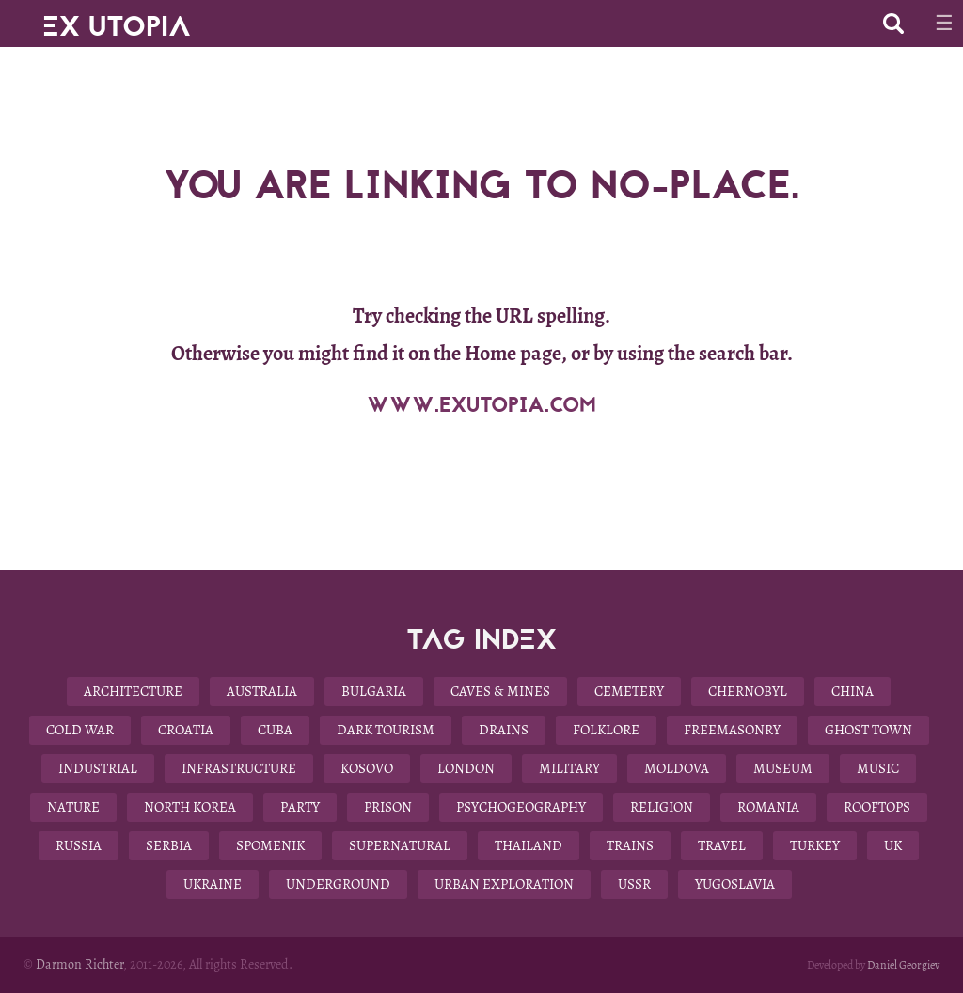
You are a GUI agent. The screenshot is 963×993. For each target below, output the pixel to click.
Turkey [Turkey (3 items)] (815, 845)
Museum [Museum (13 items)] (783, 768)
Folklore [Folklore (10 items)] (606, 729)
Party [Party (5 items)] (300, 806)
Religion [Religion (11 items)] (661, 806)
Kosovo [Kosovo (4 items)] (366, 768)
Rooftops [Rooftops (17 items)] (877, 806)
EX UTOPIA (116, 19)
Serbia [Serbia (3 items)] (169, 845)
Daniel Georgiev (903, 964)
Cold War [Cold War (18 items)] (80, 729)
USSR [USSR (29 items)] (634, 884)
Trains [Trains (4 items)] (630, 845)
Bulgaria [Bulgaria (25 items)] (373, 691)
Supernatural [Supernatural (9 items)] (399, 845)
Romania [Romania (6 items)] (768, 806)
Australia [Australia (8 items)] (262, 691)
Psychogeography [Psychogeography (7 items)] (521, 806)
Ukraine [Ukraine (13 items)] (212, 884)
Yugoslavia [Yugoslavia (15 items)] (735, 884)
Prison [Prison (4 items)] (388, 806)
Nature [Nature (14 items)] (73, 806)
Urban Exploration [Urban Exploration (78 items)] (504, 884)
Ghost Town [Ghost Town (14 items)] (868, 729)
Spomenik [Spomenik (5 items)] (270, 845)
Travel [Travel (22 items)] (722, 845)
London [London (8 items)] (466, 768)
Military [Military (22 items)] (569, 768)
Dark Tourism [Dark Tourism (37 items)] (385, 729)
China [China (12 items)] (852, 691)
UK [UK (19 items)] (893, 845)
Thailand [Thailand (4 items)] (528, 845)
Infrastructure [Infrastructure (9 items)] (239, 768)
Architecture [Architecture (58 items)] (133, 691)
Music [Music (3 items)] (878, 768)
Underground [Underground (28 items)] (338, 884)
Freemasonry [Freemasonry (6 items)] (732, 729)
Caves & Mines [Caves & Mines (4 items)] (500, 691)
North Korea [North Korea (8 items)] (190, 806)
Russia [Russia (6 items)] (78, 845)
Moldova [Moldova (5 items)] (676, 768)
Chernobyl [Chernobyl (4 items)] (747, 691)
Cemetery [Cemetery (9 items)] (629, 691)
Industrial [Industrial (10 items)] (97, 768)
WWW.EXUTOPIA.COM (481, 405)
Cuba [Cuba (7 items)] (275, 729)
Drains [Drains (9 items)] (504, 729)
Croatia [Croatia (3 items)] (185, 729)
